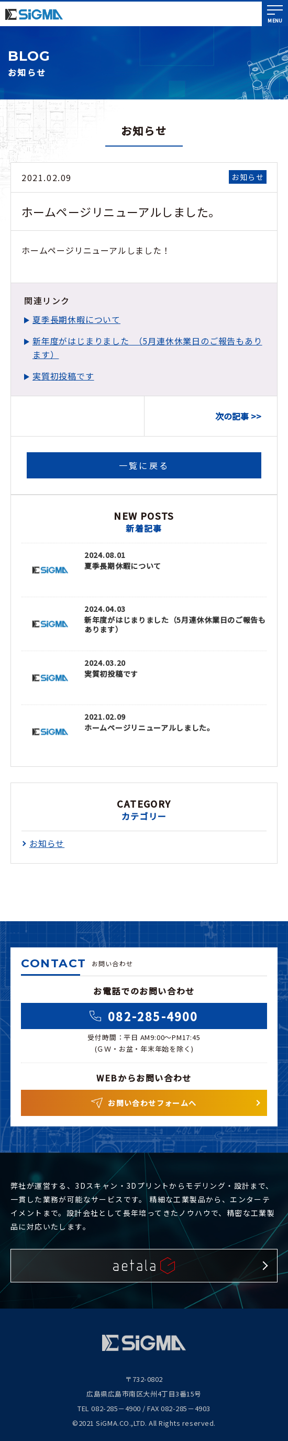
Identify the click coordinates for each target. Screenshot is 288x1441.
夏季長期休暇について (76, 319)
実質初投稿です (63, 376)
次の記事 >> (238, 416)
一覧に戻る (144, 465)
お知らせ (247, 177)
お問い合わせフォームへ (143, 1103)
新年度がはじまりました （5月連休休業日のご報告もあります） (147, 347)
